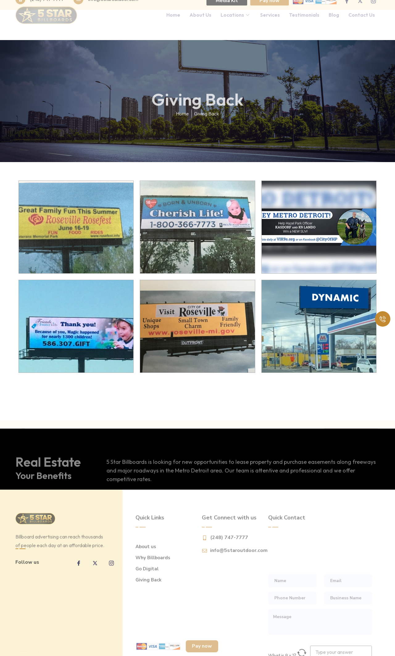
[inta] (111, 570)
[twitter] (95, 570)
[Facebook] (79, 570)
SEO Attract (51, 647)
